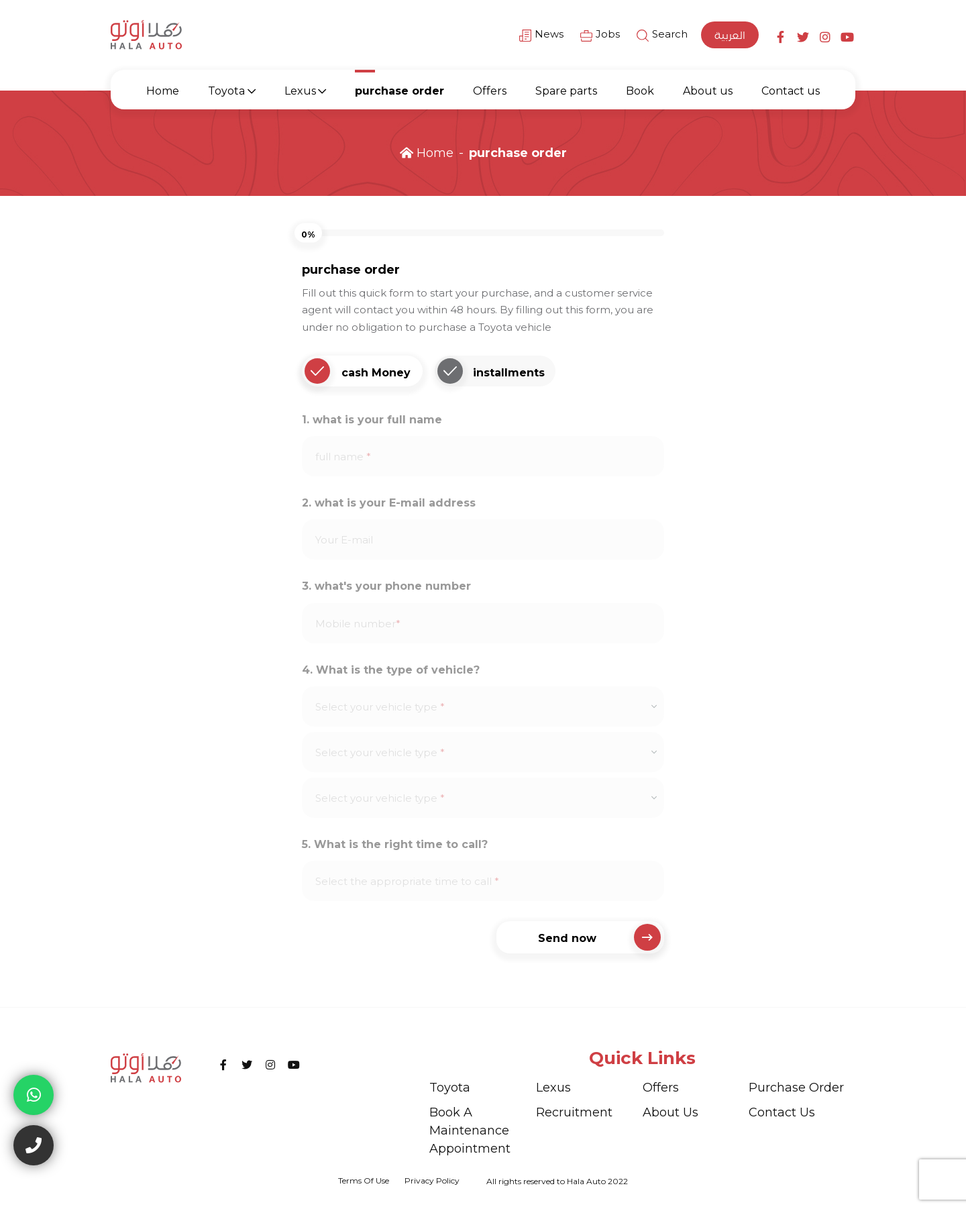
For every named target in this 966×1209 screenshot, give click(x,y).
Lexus (300, 91)
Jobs (600, 35)
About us (708, 91)
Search (662, 35)
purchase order (399, 91)
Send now (599, 937)
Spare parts (566, 91)
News (541, 35)
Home (162, 91)
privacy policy (432, 1180)
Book (640, 91)
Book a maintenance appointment (470, 1130)
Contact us (790, 91)
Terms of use (363, 1180)
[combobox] (483, 706)
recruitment (574, 1112)
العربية (729, 35)
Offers (489, 91)
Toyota (226, 91)
